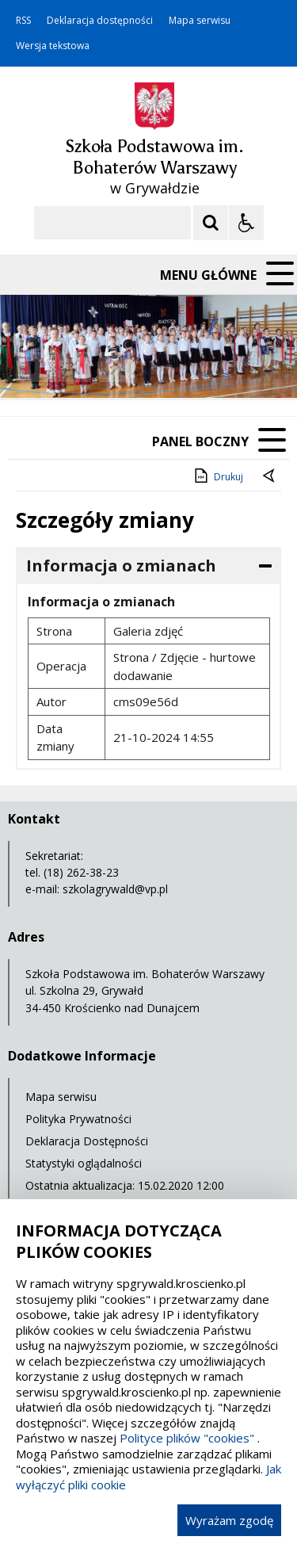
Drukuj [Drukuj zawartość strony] (217, 475)
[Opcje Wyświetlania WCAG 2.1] (246, 222)
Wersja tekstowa (52, 46)
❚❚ (32, 366)
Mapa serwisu (199, 20)
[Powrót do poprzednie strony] (270, 477)
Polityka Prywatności (78, 1118)
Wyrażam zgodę (229, 1520)
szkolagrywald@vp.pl (115, 888)
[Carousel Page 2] (169, 367)
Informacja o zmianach (121, 565)
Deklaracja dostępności (100, 20)
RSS (23, 20)
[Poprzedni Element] (75, 367)
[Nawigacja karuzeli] (95, 367)
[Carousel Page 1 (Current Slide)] (154, 367)
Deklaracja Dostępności (86, 1140)
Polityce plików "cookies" (187, 1438)
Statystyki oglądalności (83, 1163)
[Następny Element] (115, 367)
